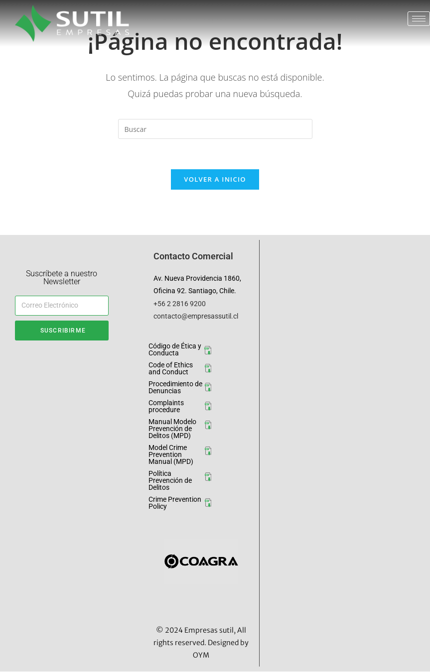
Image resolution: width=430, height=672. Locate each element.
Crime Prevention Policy (174, 502)
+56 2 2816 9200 (179, 304)
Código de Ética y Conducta (174, 349)
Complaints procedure (166, 406)
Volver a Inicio (215, 179)
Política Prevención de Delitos (170, 480)
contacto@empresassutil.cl (195, 316)
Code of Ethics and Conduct (170, 368)
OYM (201, 655)
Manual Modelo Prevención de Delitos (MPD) (172, 429)
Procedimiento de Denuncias (175, 387)
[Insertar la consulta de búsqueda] (215, 129)
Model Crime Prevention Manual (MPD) (170, 454)
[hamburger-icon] (419, 18)
